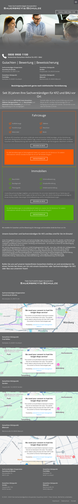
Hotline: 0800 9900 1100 (66, 12)
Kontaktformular (39, 158)
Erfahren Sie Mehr (39, 145)
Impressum (55, 501)
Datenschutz (65, 501)
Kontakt (73, 501)
